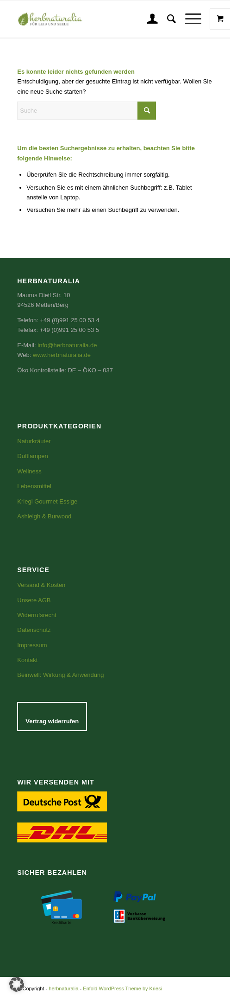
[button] (16, 984)
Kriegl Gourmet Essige (47, 501)
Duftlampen (32, 456)
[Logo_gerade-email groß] (70, 19)
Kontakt (27, 660)
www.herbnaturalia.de (62, 354)
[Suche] (167, 19)
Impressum (32, 645)
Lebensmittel (34, 486)
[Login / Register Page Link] (148, 19)
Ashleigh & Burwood (44, 516)
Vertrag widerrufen (52, 721)
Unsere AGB (33, 600)
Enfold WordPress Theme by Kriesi (122, 988)
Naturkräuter (33, 441)
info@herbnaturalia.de (67, 345)
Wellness (29, 471)
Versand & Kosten (41, 584)
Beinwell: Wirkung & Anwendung (60, 674)
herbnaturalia (63, 988)
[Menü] (188, 19)
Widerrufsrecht (36, 615)
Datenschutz (33, 629)
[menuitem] (148, 19)
